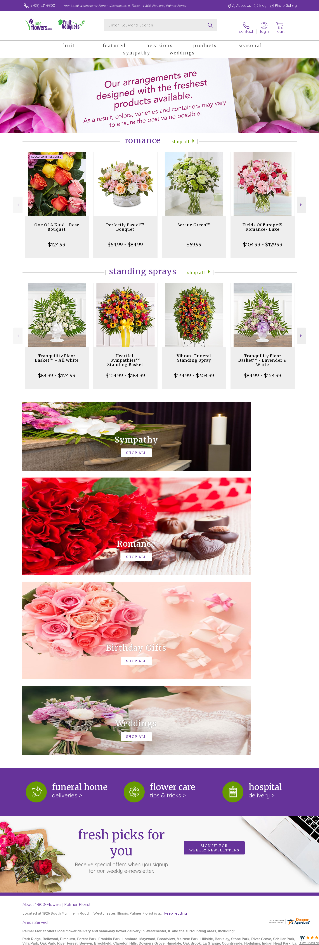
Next (301, 201)
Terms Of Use (196, 941)
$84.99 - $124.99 (56, 371)
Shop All (180, 137)
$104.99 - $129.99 (262, 240)
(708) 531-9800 (43, 5)
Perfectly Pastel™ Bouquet (125, 223)
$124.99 (56, 240)
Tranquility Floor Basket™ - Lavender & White (262, 356)
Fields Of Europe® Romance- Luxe (263, 223)
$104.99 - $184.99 (125, 371)
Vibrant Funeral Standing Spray (194, 354)
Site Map (284, 941)
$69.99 (194, 240)
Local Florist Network (256, 941)
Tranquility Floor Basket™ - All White (57, 354)
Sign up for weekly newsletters (214, 664)
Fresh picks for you (121, 666)
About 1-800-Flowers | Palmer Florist (56, 720)
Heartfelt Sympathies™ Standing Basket (125, 356)
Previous (18, 201)
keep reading (175, 729)
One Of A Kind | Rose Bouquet (56, 223)
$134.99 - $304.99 (194, 371)
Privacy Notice (223, 941)
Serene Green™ (194, 220)
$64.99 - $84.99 (125, 240)
